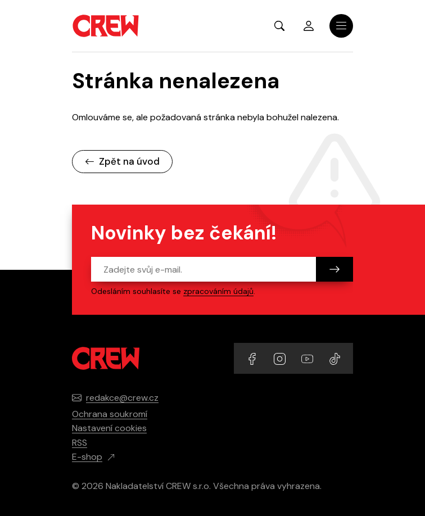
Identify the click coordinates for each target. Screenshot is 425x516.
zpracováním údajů (218, 291)
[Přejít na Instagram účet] (281, 358)
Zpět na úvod (122, 161)
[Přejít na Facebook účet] (253, 358)
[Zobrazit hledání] (279, 26)
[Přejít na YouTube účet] (308, 358)
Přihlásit (308, 26)
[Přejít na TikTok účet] (335, 358)
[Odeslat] (334, 269)
